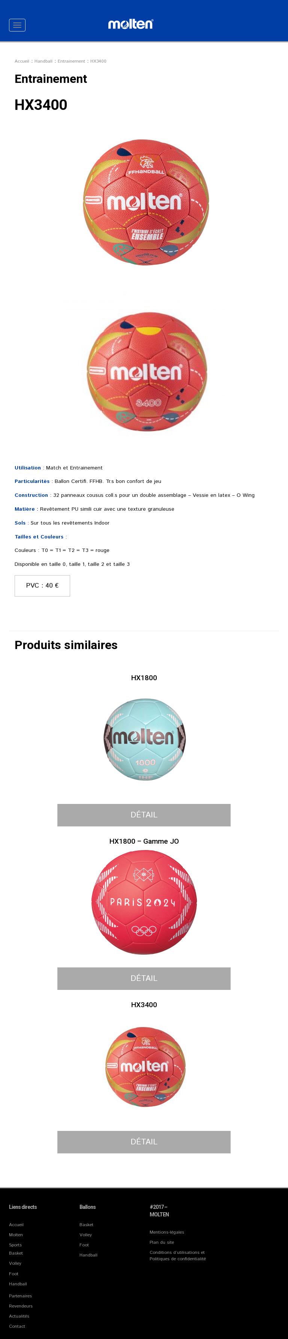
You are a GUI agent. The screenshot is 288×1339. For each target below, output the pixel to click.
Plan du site (162, 1242)
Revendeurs (21, 1306)
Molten (16, 1235)
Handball (18, 1284)
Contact (17, 1326)
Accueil (16, 1225)
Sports (15, 1245)
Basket (16, 1253)
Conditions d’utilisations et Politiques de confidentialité (178, 1255)
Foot (13, 1274)
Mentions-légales (167, 1232)
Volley (15, 1263)
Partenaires (20, 1296)
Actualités (19, 1316)
